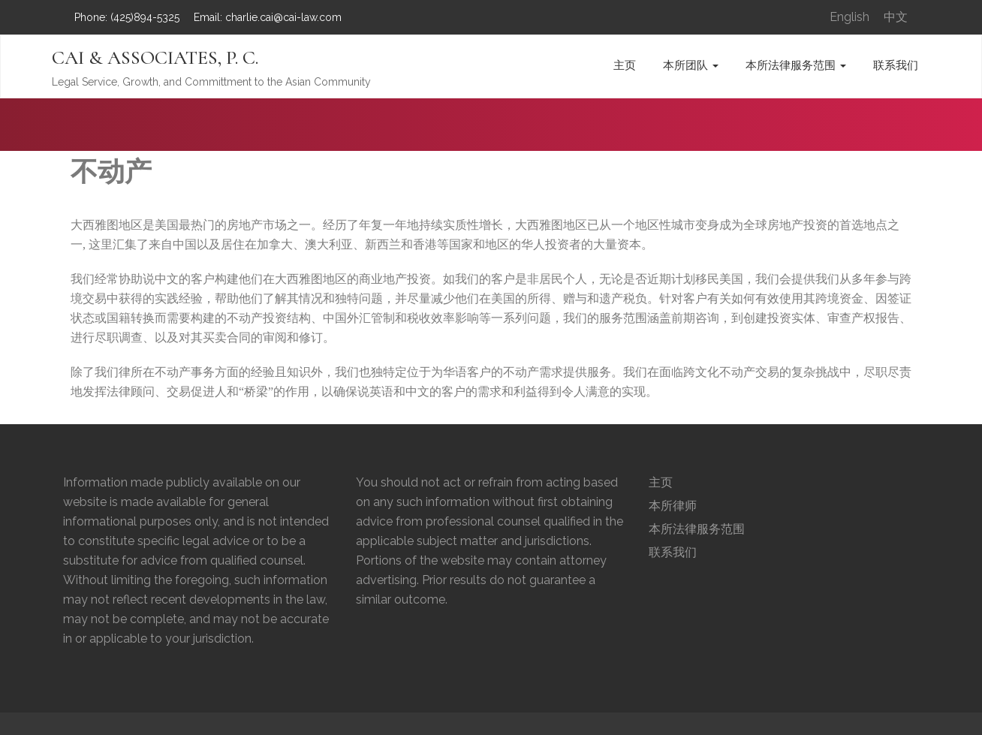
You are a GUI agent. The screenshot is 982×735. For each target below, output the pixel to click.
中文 (896, 17)
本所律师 (673, 506)
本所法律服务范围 (796, 65)
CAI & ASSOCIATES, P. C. (155, 57)
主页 (624, 65)
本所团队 (690, 65)
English (849, 17)
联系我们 (895, 65)
